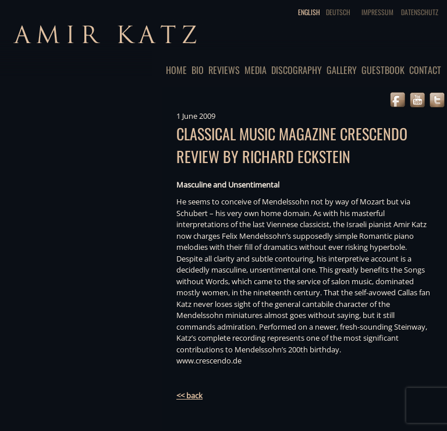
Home (176, 70)
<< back (189, 395)
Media (255, 70)
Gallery (342, 70)
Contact (425, 70)
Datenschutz (419, 12)
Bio (197, 70)
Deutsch (338, 12)
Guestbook (383, 70)
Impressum (377, 12)
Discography (296, 70)
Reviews (224, 70)
